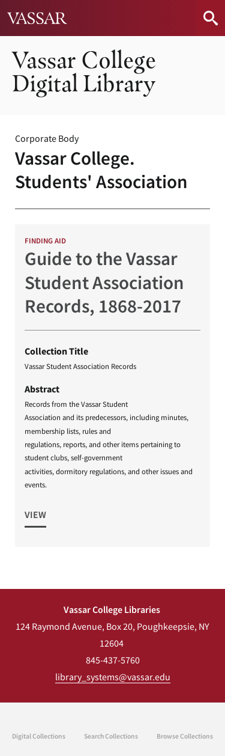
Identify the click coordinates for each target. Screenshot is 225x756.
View (35, 514)
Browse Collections (185, 736)
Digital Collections (38, 736)
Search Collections (111, 736)
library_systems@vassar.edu (112, 677)
